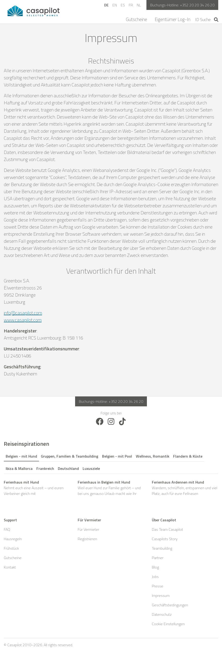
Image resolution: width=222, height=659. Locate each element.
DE (106, 5)
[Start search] (216, 20)
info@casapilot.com (23, 312)
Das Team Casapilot (167, 529)
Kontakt (10, 567)
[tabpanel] (111, 487)
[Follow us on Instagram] (111, 421)
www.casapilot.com (23, 319)
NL (139, 5)
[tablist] (111, 461)
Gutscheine (136, 19)
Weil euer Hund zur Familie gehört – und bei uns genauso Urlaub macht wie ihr (111, 487)
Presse (157, 586)
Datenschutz (162, 614)
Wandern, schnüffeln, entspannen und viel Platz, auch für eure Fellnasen (185, 487)
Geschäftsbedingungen (170, 605)
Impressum (161, 595)
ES (123, 5)
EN (114, 5)
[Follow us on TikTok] (122, 421)
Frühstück (11, 548)
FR (131, 5)
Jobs (155, 576)
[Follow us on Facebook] (99, 421)
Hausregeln (13, 539)
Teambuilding (162, 548)
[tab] (21, 455)
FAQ (7, 529)
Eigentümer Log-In (172, 19)
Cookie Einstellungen (168, 624)
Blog (155, 567)
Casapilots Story (165, 539)
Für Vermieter (88, 529)
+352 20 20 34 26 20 (197, 5)
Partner (157, 558)
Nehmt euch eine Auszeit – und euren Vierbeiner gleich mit (37, 487)
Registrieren (87, 539)
